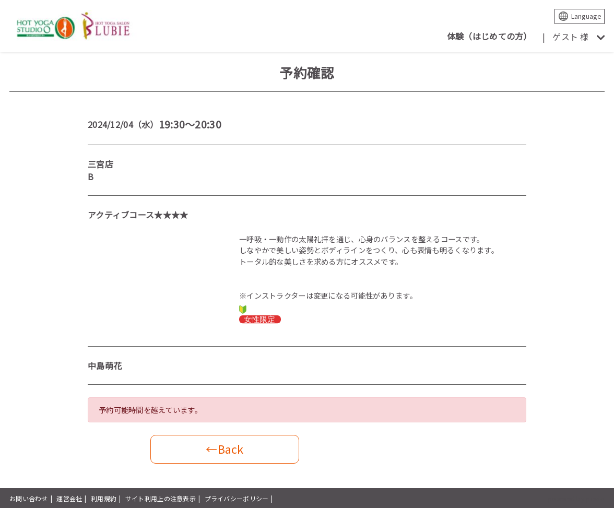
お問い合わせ (28, 498)
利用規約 (103, 498)
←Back (224, 449)
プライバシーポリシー (237, 498)
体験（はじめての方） (489, 36)
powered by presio (576, 498)
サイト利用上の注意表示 (160, 498)
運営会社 (69, 498)
